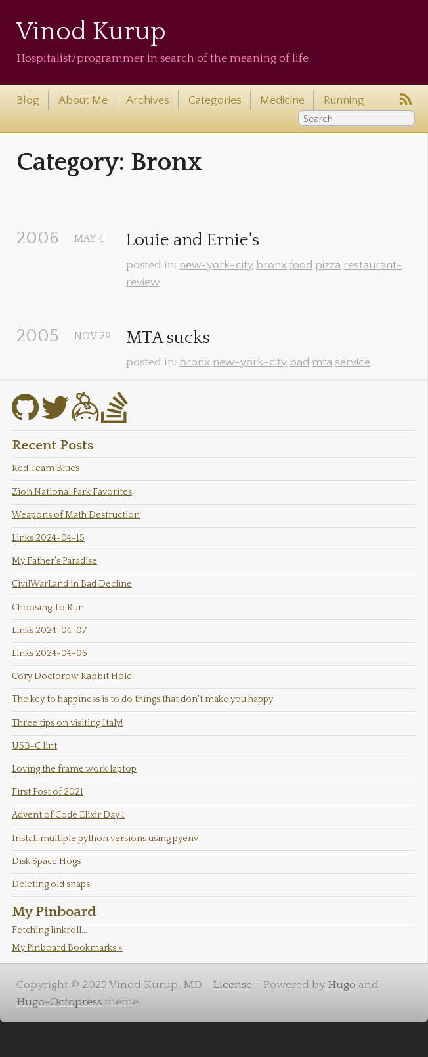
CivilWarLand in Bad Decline (72, 584)
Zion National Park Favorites (72, 492)
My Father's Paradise (54, 561)
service (352, 362)
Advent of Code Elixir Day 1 (68, 815)
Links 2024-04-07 (49, 630)
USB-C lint (34, 746)
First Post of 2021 (47, 792)
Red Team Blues (45, 468)
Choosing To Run (48, 607)
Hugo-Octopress (59, 1001)
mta (322, 362)
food (300, 265)
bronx (271, 265)
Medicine (282, 100)
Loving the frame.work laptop (74, 769)
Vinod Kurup (91, 32)
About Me (83, 100)
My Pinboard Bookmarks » (67, 948)
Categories (215, 100)
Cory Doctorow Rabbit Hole (72, 676)
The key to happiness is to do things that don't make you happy (142, 699)
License (232, 984)
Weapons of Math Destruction (76, 515)
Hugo (342, 984)
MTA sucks (168, 338)
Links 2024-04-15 (48, 538)
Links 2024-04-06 (49, 653)
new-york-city (216, 265)
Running (344, 100)
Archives (147, 100)
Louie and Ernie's (192, 240)
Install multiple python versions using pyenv (105, 838)
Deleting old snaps (51, 884)
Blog (27, 100)
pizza (328, 265)
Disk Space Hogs (46, 861)
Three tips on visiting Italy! (67, 723)
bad (299, 362)
